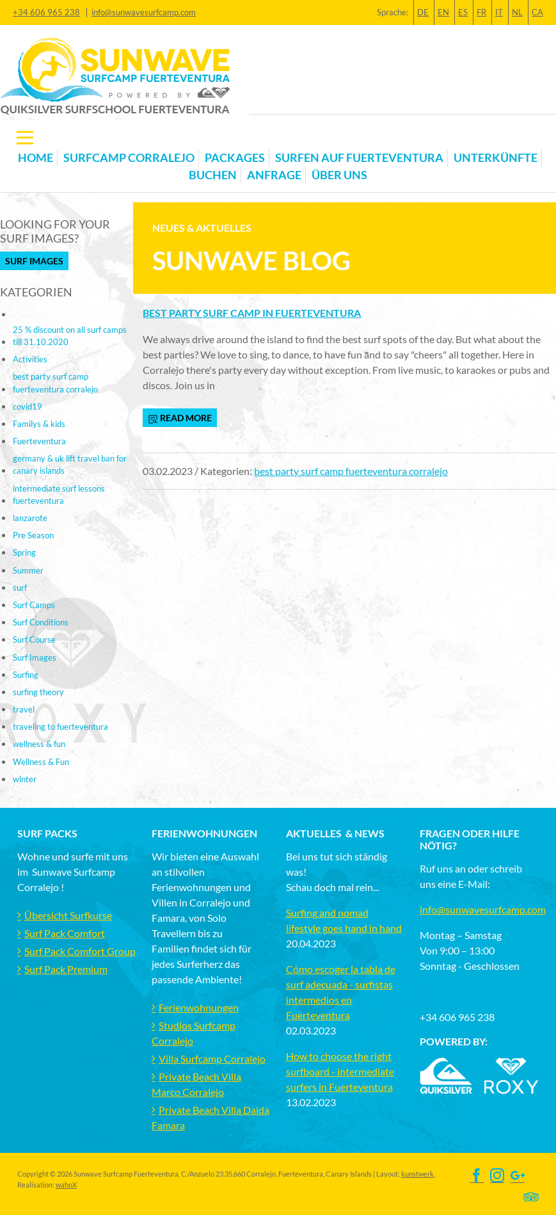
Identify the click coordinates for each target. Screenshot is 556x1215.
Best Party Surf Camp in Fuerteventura (252, 313)
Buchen (213, 175)
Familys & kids (39, 424)
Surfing (25, 675)
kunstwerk (417, 1174)
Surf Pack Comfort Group (80, 951)
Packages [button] (235, 158)
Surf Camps (34, 605)
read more (180, 418)
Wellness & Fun (41, 762)
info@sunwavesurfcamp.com (143, 12)
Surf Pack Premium (65, 969)
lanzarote (30, 518)
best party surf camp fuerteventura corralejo (351, 471)
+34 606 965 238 (46, 12)
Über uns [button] (339, 175)
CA (537, 12)
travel (24, 709)
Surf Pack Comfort (64, 933)
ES (463, 12)
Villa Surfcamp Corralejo (212, 1058)
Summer (28, 570)
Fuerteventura (39, 441)
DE (423, 12)
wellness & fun (39, 744)
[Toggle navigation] (25, 137)
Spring (24, 552)
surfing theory (38, 692)
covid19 (27, 406)
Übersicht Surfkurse (68, 915)
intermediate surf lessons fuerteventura (59, 494)
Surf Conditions (40, 622)
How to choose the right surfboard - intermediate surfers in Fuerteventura (340, 1071)
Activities (30, 359)
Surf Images (34, 260)
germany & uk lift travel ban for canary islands (70, 464)
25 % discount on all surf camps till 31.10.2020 (70, 336)
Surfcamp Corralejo (129, 158)
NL (517, 12)
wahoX (66, 1184)
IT (499, 12)
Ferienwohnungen (199, 1007)
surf (20, 588)
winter (24, 779)
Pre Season (33, 535)
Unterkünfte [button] (495, 158)
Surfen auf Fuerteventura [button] (359, 158)
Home (35, 158)
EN (443, 12)
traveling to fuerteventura (60, 726)
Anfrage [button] (274, 175)
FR (481, 12)
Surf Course (34, 639)
